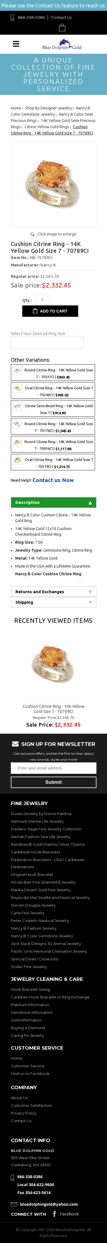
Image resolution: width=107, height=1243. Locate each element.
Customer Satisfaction (31, 1105)
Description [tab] (53, 502)
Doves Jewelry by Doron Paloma (41, 813)
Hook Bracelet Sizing (30, 989)
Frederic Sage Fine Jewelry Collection (46, 829)
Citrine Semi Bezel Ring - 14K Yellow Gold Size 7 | (53, 408)
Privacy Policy (23, 1113)
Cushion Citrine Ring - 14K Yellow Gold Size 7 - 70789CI (53, 709)
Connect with (28, 1214)
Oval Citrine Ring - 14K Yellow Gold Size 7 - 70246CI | (53, 390)
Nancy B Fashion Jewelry (33, 928)
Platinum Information (30, 1004)
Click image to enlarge (56, 234)
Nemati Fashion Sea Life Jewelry (40, 836)
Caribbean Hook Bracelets (35, 852)
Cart (63, 27)
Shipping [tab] (53, 602)
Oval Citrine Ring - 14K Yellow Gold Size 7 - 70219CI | (53, 462)
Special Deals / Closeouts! (34, 959)
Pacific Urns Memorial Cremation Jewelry (49, 951)
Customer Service (28, 1066)
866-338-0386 (31, 17)
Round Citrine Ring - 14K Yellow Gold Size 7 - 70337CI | (53, 372)
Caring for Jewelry (27, 1035)
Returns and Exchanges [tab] (53, 591)
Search (49, 27)
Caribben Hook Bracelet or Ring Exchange (50, 997)
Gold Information (26, 1020)
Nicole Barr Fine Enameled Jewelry (43, 882)
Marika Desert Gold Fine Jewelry (41, 890)
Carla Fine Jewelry (28, 913)
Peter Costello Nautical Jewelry (40, 920)
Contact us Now (53, 480)
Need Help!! (21, 480)
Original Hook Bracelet (32, 874)
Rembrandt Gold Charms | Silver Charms (48, 844)
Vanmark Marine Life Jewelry (37, 821)
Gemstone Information (32, 1012)
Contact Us (61, 17)
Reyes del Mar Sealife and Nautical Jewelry (50, 897)
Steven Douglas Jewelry (33, 905)
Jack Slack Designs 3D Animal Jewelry (46, 943)
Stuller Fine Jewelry (29, 966)
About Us (19, 1097)
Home (17, 1058)
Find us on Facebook (30, 1073)
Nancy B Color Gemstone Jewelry (42, 936)
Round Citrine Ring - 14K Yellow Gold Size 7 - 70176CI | (53, 426)
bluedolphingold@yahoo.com (49, 1204)
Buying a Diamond (28, 1027)
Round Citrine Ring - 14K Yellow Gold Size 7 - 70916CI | (53, 444)
